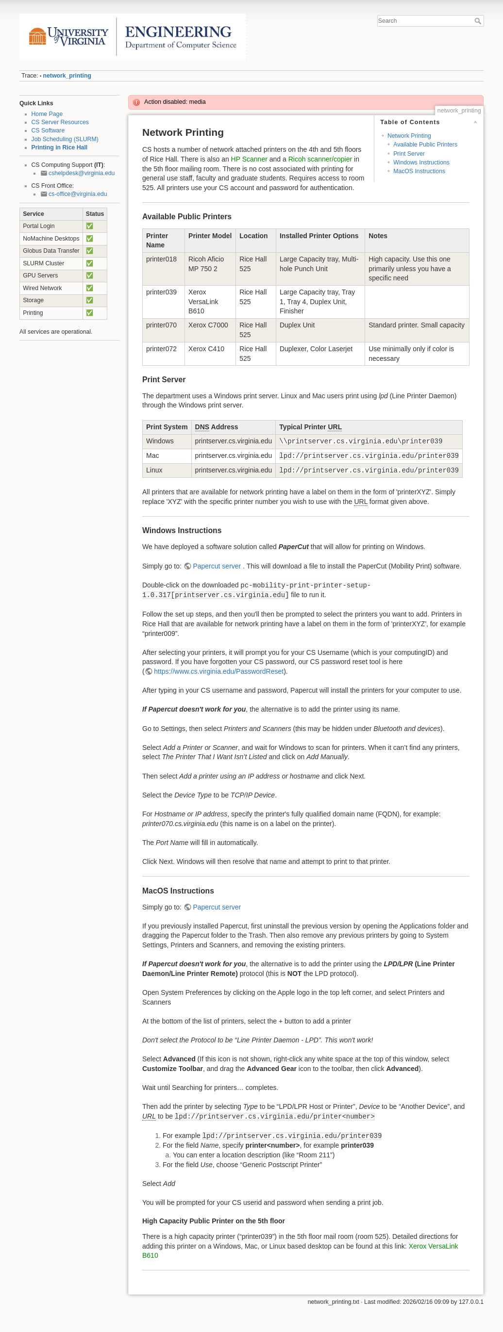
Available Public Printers (425, 144)
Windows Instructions (421, 162)
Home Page (47, 114)
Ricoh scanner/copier (320, 159)
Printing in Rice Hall (60, 147)
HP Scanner (249, 159)
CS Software (48, 130)
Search (479, 20)
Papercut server (218, 566)
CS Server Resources (60, 122)
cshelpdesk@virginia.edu (82, 173)
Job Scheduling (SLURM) (65, 139)
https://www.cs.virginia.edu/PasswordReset (219, 671)
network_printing (67, 75)
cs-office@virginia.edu (78, 194)
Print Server (409, 153)
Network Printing (409, 135)
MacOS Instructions (419, 171)
